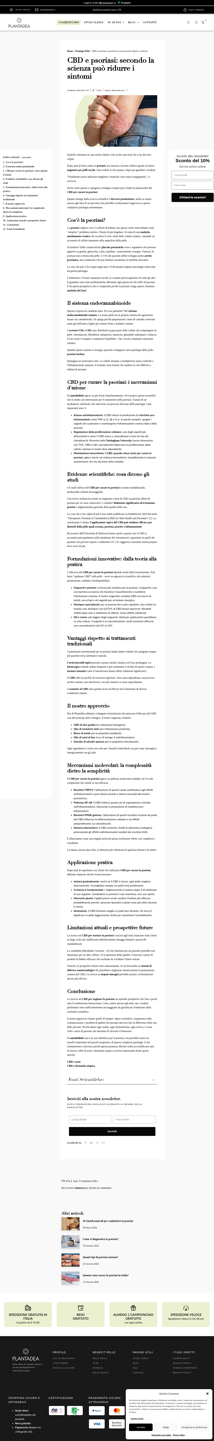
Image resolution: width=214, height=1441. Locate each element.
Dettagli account (64, 1368)
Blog (136, 1363)
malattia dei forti (76, 290)
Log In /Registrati (64, 1358)
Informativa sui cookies (161, 1435)
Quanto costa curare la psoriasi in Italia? (106, 1275)
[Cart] (202, 22)
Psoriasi (98, 1368)
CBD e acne (73, 1061)
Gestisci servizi (137, 1418)
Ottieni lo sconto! (192, 197)
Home (70, 51)
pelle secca (100, 1358)
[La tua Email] (90, 1119)
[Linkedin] (93, 1143)
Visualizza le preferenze (194, 1427)
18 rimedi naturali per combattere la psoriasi (108, 1221)
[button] (207, 1393)
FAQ (135, 1368)
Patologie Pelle (82, 51)
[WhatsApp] (99, 1143)
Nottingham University (119, 440)
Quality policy (182, 1363)
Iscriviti (112, 1131)
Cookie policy (181, 1358)
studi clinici (93, 22)
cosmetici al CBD (78, 689)
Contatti (138, 1373)
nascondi (26, 157)
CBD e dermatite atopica (81, 1065)
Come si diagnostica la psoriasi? (101, 1239)
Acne (96, 1363)
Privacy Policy (179, 1435)
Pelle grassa (101, 1373)
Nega (166, 1427)
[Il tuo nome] (134, 1119)
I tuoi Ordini (60, 1363)
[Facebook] (87, 1143)
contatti (150, 22)
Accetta (141, 1427)
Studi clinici (140, 1358)
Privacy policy (182, 1373)
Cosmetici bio (68, 22)
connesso (79, 1187)
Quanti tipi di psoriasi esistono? (100, 1257)
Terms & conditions (185, 1368)
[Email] (105, 1143)
